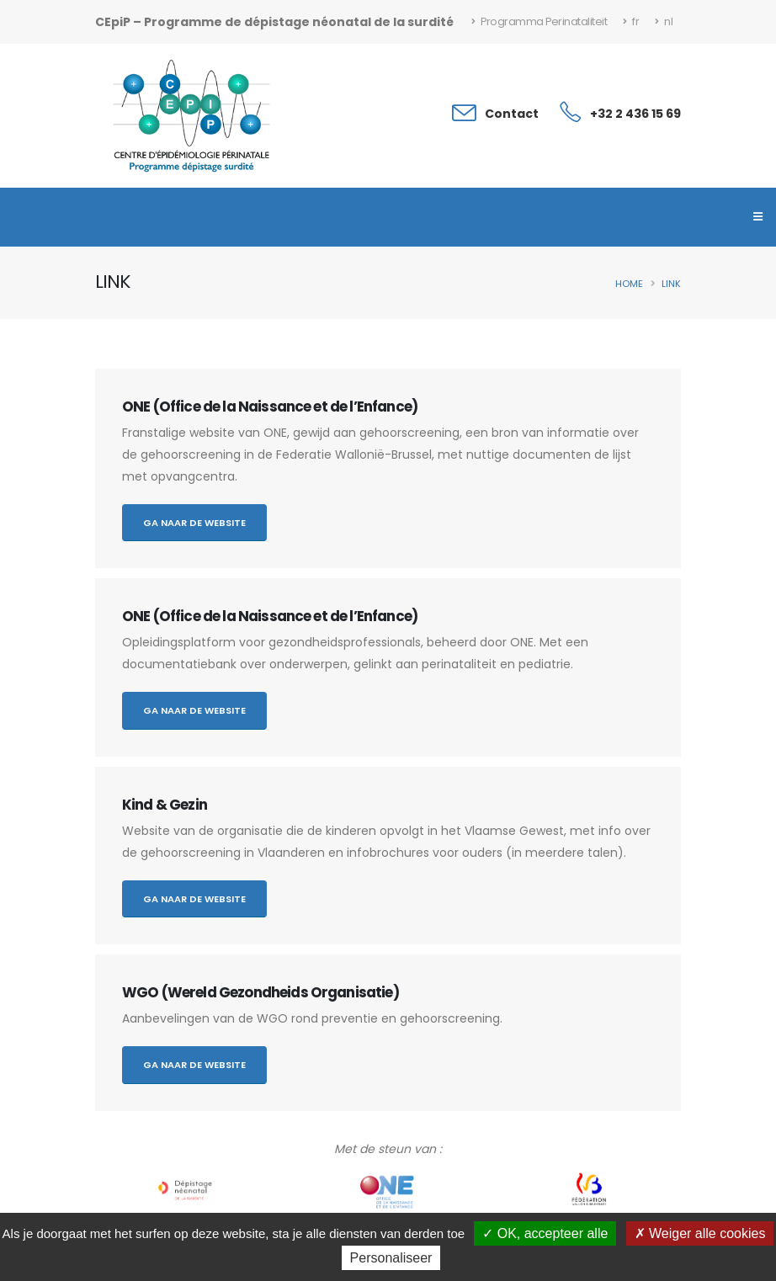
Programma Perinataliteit (539, 21)
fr (631, 21)
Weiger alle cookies (700, 1233)
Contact (512, 113)
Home (629, 283)
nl (663, 21)
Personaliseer (391, 1258)
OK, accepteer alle (545, 1233)
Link (671, 283)
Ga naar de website (194, 522)
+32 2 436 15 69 (635, 113)
